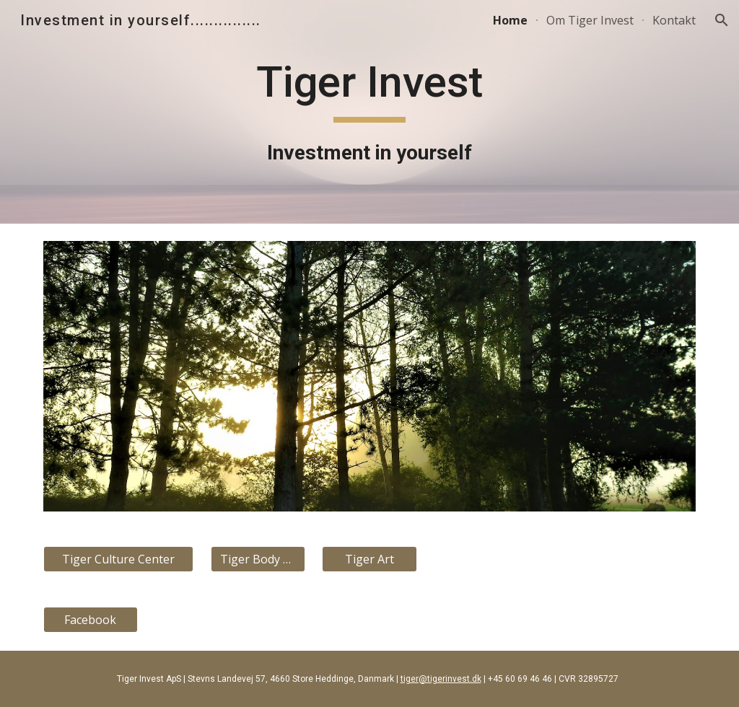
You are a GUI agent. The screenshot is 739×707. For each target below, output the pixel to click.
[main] (369, 111)
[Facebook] (90, 619)
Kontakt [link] (674, 20)
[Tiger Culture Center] (118, 559)
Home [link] (510, 20)
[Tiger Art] (369, 559)
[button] (721, 20)
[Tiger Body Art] (258, 559)
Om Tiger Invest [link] (590, 20)
